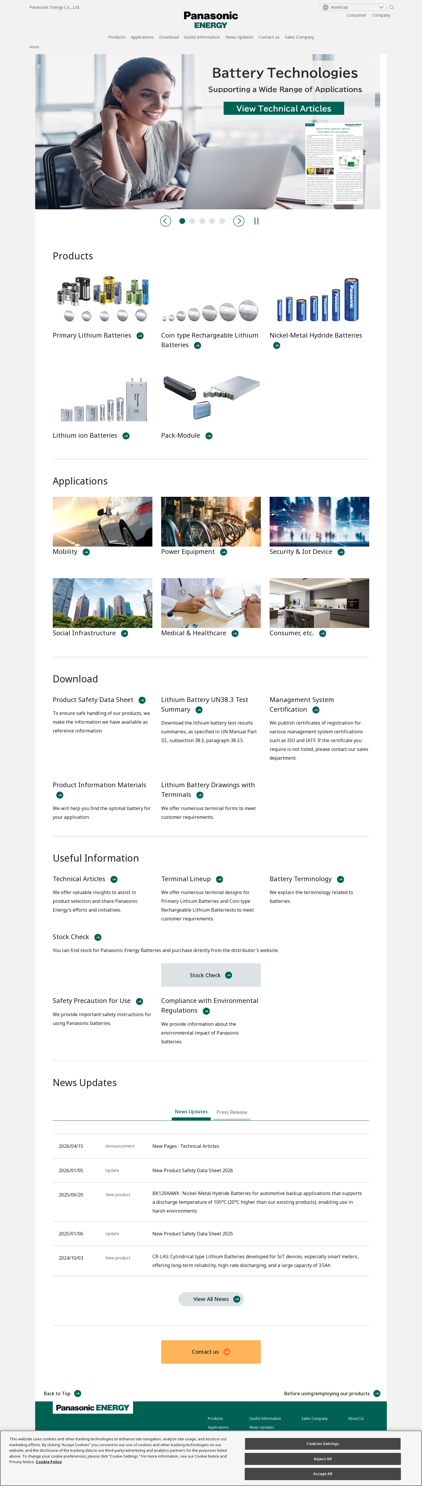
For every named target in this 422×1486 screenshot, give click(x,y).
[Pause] (256, 221)
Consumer (356, 15)
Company (381, 15)
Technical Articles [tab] (182, 221)
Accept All (322, 1473)
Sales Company (299, 37)
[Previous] (165, 221)
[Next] (239, 221)
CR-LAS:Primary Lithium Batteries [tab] (212, 221)
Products (116, 37)
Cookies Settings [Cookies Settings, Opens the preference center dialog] (323, 1443)
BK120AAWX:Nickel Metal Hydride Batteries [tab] (202, 221)
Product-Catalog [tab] (192, 221)
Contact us (269, 37)
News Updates (239, 37)
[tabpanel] (211, 131)
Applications (142, 37)
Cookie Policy (49, 1461)
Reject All (323, 1458)
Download (169, 37)
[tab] (191, 1113)
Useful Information (202, 37)
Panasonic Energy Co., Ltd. (54, 7)
